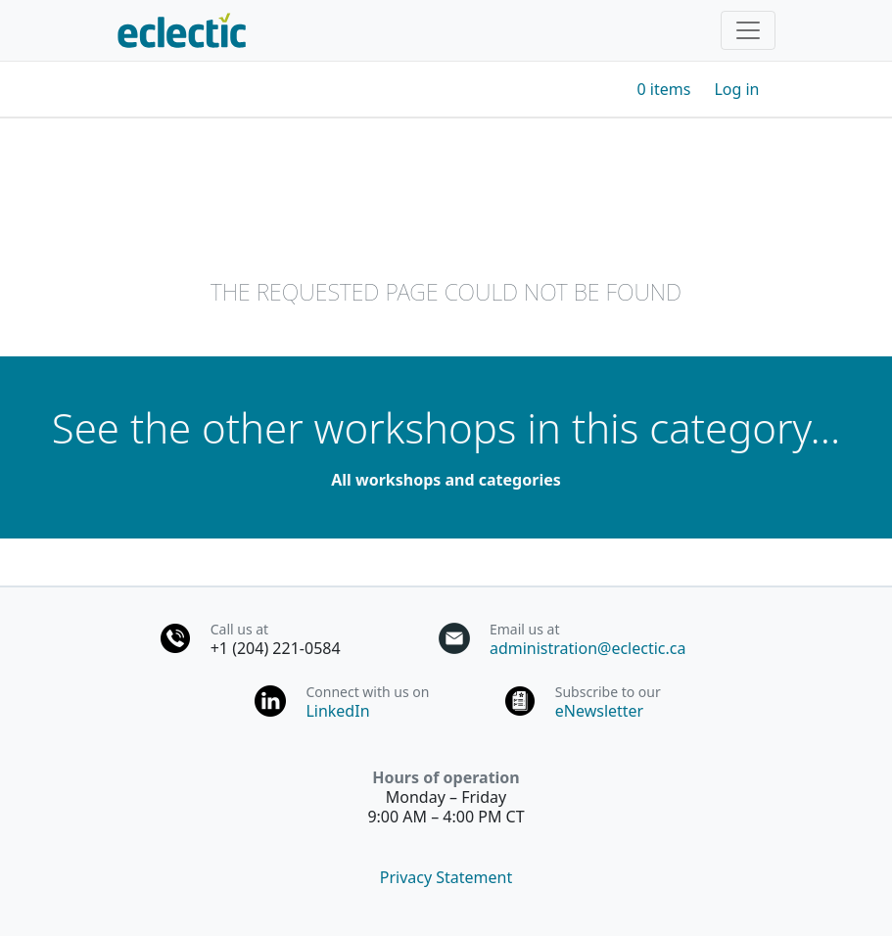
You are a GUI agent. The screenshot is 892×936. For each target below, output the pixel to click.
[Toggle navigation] (748, 30)
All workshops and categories (446, 480)
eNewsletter (599, 711)
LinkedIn (337, 711)
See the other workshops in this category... (446, 427)
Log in (736, 89)
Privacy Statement (446, 877)
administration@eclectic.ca (588, 648)
